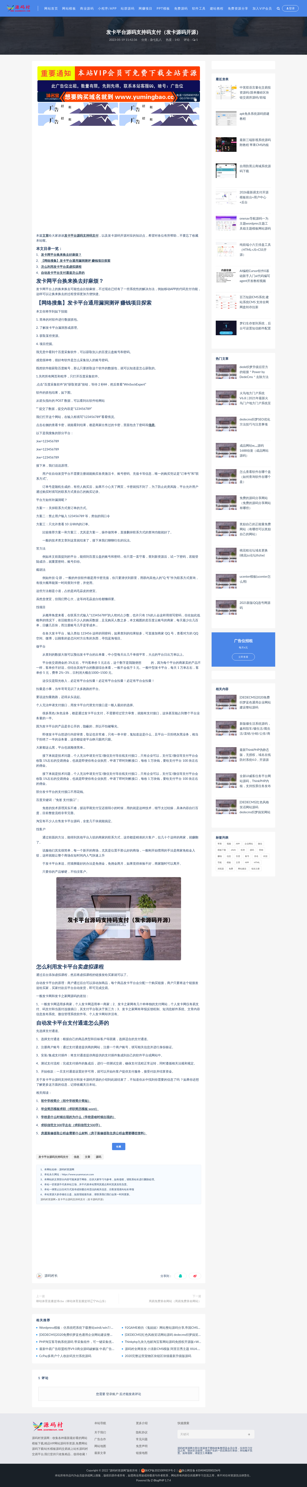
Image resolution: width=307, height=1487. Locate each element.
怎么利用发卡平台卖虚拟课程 (61, 266)
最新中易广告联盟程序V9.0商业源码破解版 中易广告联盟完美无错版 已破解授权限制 (98, 1349)
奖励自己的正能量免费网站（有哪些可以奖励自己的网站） (255, 529)
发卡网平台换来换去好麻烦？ (61, 254)
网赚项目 (145, 8)
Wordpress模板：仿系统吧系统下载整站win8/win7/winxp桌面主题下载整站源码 (94, 1327)
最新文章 (100, 1453)
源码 (98, 1156)
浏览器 (221, 868)
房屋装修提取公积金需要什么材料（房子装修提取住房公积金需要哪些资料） (94, 1133)
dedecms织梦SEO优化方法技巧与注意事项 (255, 421)
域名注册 (255, 868)
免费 (231, 868)
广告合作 (100, 1439)
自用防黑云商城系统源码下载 (255, 168)
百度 (238, 856)
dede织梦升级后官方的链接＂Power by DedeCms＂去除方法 (254, 372)
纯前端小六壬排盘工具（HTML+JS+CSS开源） (255, 249)
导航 (220, 862)
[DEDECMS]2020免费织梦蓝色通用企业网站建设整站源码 (79, 1334)
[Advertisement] (118, 179)
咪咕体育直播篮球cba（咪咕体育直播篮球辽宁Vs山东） (72, 1301)
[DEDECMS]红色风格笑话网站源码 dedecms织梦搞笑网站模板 (168, 1334)
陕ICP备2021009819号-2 (158, 1470)
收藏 (118, 1146)
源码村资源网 (48, 1199)
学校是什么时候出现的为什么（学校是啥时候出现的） (78, 1117)
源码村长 (51, 1275)
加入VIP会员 (262, 8)
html (257, 862)
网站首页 (51, 8)
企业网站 (249, 843)
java (233, 850)
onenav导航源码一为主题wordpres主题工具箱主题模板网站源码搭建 (255, 223)
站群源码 (127, 8)
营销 (261, 850)
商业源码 (87, 8)
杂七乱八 (156, 39)
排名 (256, 856)
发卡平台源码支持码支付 (81, 235)
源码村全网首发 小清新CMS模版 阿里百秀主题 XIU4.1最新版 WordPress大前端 (179, 1349)
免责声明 (142, 1446)
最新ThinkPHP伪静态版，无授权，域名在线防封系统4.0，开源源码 (255, 755)
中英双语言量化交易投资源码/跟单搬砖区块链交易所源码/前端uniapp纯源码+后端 (255, 92)
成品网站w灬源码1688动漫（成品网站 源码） (254, 450)
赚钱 (220, 856)
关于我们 (100, 1432)
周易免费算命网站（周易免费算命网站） (175, 1301)
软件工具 (199, 8)
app (247, 862)
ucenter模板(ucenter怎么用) (255, 579)
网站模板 (69, 8)
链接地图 (142, 1453)
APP (238, 843)
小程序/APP (107, 8)
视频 (229, 843)
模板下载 (222, 850)
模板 (229, 862)
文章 (45, 235)
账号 (247, 856)
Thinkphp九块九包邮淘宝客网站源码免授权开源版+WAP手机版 (168, 1342)
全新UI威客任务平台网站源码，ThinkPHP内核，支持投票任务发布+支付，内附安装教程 (255, 781)
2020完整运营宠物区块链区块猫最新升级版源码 (158, 1356)
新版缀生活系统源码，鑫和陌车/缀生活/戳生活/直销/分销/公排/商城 (255, 728)
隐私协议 (142, 1432)
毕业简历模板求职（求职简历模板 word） (70, 1109)
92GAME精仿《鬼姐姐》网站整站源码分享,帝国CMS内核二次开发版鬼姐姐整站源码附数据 (188, 1327)
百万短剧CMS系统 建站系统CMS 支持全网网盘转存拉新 (254, 302)
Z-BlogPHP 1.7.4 (161, 1480)
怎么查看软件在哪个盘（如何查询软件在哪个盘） (255, 476)
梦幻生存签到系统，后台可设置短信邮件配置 (255, 325)
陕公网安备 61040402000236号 (200, 1470)
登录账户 (112, 1394)
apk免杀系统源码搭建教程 (254, 116)
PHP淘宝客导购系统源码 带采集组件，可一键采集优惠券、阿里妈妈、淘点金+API (96, 1342)
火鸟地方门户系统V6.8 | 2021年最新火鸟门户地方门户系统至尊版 (255, 398)
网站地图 (100, 1446)
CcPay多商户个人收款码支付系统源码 (65, 1356)
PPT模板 (163, 8)
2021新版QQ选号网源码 (255, 605)
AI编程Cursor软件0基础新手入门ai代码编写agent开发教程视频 (255, 276)
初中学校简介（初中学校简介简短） (66, 1101)
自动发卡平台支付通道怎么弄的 (63, 272)
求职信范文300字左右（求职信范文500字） (71, 1125)
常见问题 (142, 1439)
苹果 (220, 843)
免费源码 (181, 8)
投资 (243, 850)
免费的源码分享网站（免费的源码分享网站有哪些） (255, 503)
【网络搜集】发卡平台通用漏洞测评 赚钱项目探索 (75, 260)
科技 (265, 856)
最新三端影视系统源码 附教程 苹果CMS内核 (255, 142)
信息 (151, 425)
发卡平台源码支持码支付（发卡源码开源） (81, 1199)
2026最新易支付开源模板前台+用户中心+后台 (254, 197)
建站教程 (217, 8)
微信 (260, 843)
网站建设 (242, 868)
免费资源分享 (238, 8)
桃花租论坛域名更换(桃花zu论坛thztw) (254, 552)
